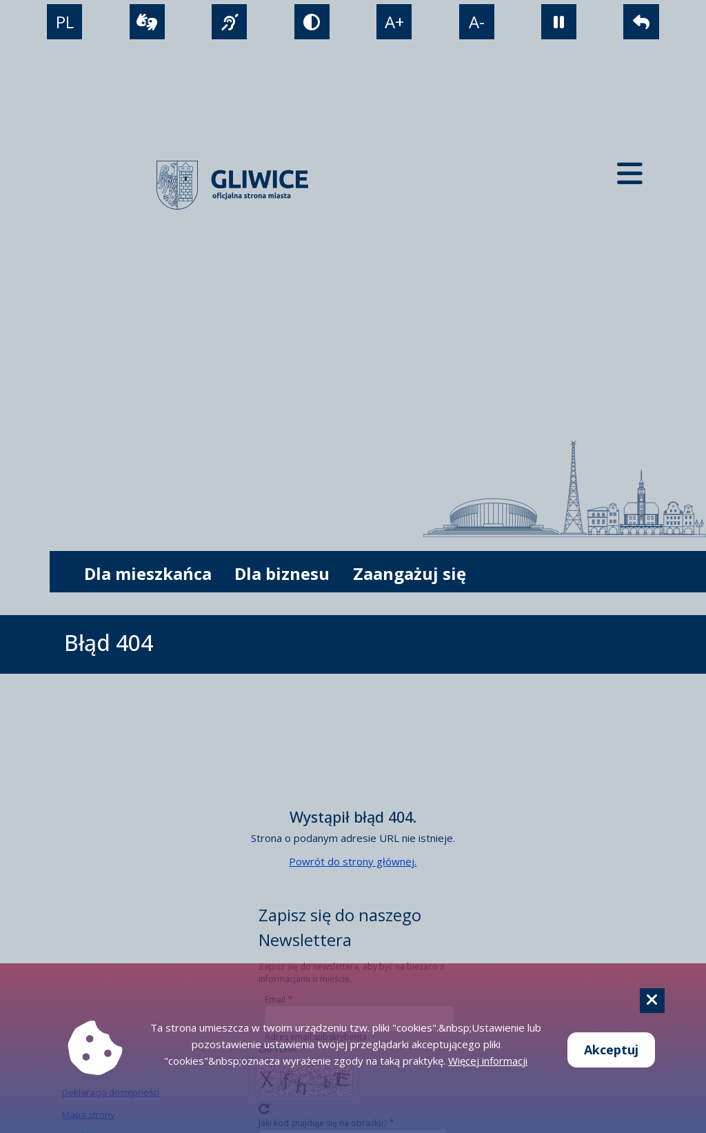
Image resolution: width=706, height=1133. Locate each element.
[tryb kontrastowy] (312, 21)
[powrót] (640, 21)
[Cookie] (652, 1000)
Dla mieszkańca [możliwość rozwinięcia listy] (148, 573)
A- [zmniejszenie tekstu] (477, 21)
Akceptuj (611, 1049)
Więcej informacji (487, 1060)
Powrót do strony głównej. (352, 861)
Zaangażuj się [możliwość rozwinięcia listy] (409, 573)
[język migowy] (229, 21)
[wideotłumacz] (147, 21)
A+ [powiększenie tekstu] (394, 21)
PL (65, 21)
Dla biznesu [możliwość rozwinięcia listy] (282, 573)
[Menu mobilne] (629, 173)
